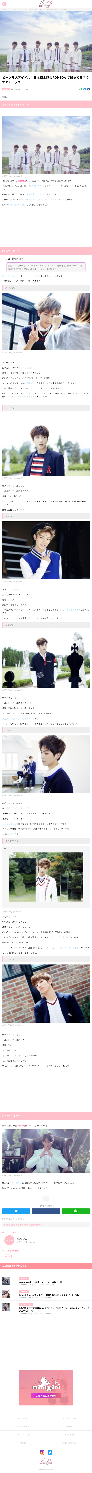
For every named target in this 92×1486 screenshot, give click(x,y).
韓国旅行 (24, 1296)
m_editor (48, 1326)
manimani (50, 1290)
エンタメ (14, 9)
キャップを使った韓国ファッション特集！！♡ (42, 1282)
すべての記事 (23, 1431)
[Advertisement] (23, 226)
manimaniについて (69, 1431)
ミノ (9, 1256)
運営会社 (67, 1447)
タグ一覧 (69, 1439)
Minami (48, 1308)
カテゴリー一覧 (23, 1439)
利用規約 (22, 1455)
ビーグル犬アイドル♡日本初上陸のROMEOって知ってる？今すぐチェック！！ (45, 9)
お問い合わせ (67, 1455)
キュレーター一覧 (23, 1447)
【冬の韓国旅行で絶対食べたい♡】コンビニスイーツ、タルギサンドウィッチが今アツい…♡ (54, 1320)
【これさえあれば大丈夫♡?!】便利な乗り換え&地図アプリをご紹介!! (52, 1300)
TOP (3, 9)
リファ (25, 89)
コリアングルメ (27, 1315)
